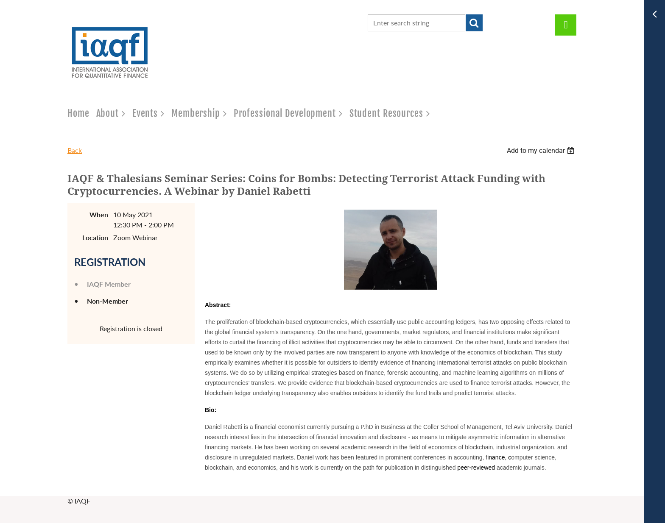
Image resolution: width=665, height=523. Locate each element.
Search (474, 22)
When (98, 214)
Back (74, 150)
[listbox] (541, 150)
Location (95, 237)
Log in (565, 25)
